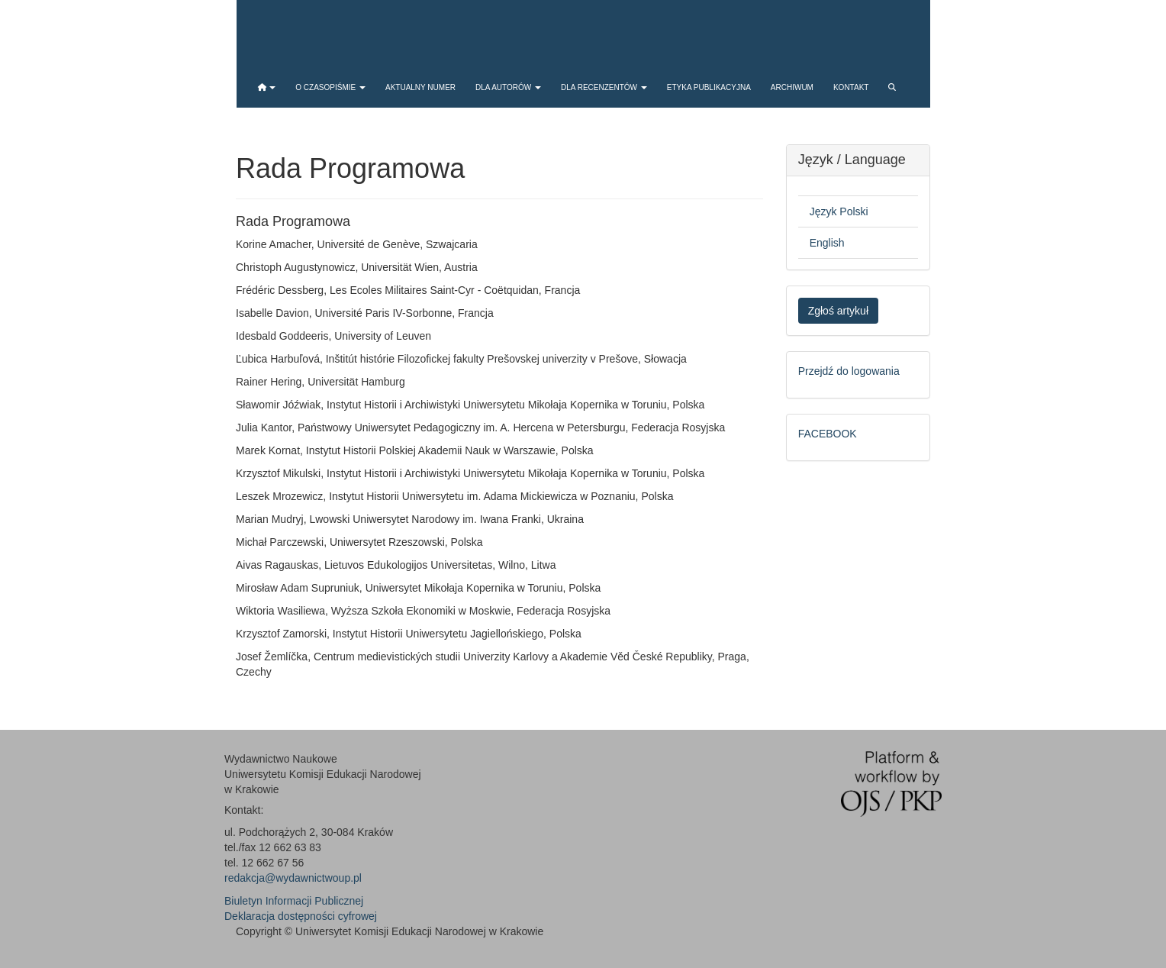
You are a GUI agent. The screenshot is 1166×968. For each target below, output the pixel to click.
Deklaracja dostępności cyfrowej (300, 916)
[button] (267, 88)
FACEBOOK (827, 434)
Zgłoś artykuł (838, 311)
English (827, 243)
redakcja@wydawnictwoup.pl (293, 878)
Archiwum (792, 87)
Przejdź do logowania (849, 371)
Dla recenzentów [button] (604, 87)
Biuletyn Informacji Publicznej (293, 901)
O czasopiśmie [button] (330, 87)
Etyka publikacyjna (709, 87)
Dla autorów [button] (508, 87)
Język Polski (839, 211)
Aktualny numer (420, 87)
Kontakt (850, 87)
